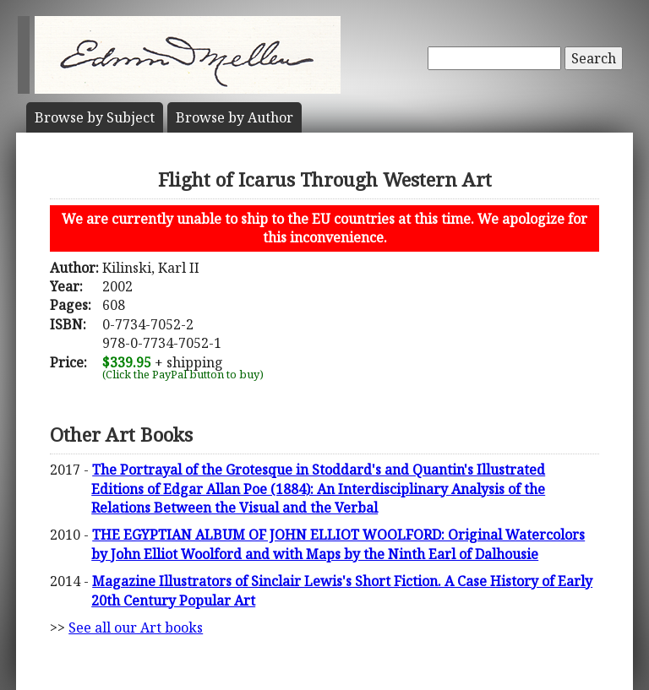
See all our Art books (135, 627)
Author (234, 117)
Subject (95, 117)
